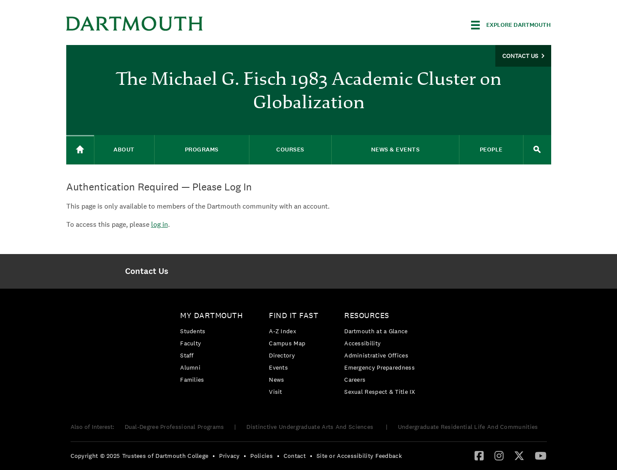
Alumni (190, 367)
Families (192, 379)
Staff (187, 355)
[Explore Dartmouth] (511, 25)
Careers (354, 379)
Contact (295, 456)
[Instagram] (499, 455)
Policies (261, 456)
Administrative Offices (376, 355)
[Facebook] (479, 455)
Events (278, 367)
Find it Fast (293, 315)
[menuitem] (147, 271)
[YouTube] (540, 455)
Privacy (229, 456)
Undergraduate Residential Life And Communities (468, 427)
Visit (275, 392)
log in (159, 224)
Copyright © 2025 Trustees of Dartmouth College (140, 456)
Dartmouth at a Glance (375, 331)
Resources (366, 315)
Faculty (190, 343)
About (124, 149)
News (276, 379)
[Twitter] (519, 455)
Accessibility (362, 343)
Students (192, 331)
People (491, 149)
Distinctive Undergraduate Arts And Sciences (310, 427)
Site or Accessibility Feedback (359, 456)
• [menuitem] (214, 456)
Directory (282, 355)
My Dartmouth (211, 315)
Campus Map (287, 343)
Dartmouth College (134, 23)
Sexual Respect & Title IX (379, 392)
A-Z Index (282, 331)
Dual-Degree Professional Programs (174, 427)
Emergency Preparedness (379, 367)
